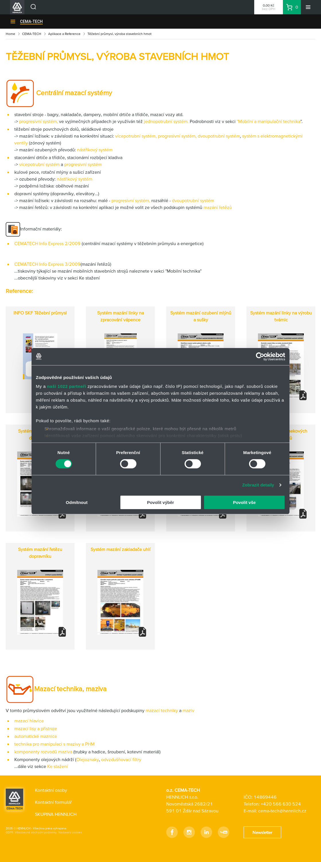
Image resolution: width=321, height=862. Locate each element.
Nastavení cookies (70, 832)
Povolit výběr (160, 502)
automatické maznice (35, 736)
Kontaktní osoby (51, 790)
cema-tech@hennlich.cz (282, 810)
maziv (187, 710)
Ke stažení (57, 766)
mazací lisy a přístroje (35, 728)
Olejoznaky (87, 759)
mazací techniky (162, 710)
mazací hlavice (29, 720)
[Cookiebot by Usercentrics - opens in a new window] (260, 356)
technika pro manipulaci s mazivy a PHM (54, 743)
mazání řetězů (217, 207)
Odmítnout (77, 502)
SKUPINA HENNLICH (56, 814)
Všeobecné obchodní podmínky (36, 832)
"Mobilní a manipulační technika (268, 121)
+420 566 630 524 (281, 803)
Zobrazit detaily (258, 484)
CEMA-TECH (31, 21)
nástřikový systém (95, 149)
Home (10, 34)
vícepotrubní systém (135, 135)
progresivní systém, (38, 121)
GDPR (9, 832)
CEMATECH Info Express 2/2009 (47, 243)
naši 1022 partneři (66, 386)
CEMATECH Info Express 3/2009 (47, 264)
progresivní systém (82, 164)
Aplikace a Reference (64, 34)
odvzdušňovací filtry (121, 759)
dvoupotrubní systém (219, 135)
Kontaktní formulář (53, 802)
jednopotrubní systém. (166, 121)
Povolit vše (244, 502)
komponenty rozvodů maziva (43, 751)
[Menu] (308, 7)
